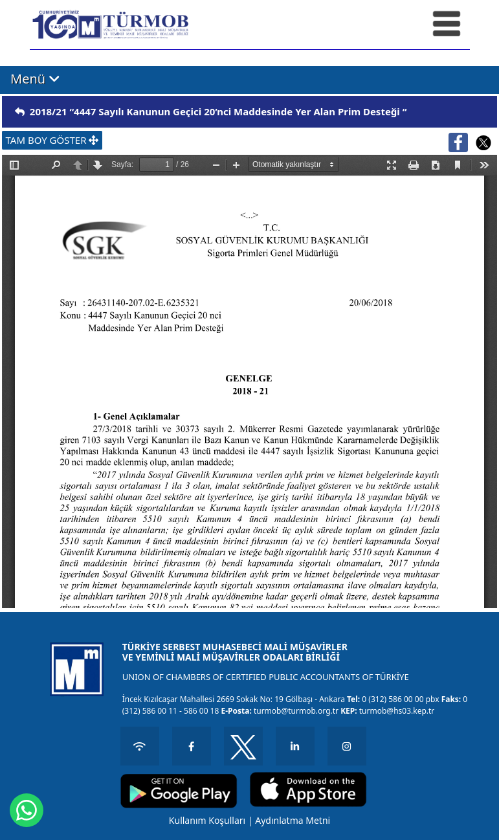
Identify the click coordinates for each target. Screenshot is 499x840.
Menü (35, 79)
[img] (20, 112)
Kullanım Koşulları (207, 820)
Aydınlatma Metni (292, 820)
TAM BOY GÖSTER (52, 139)
